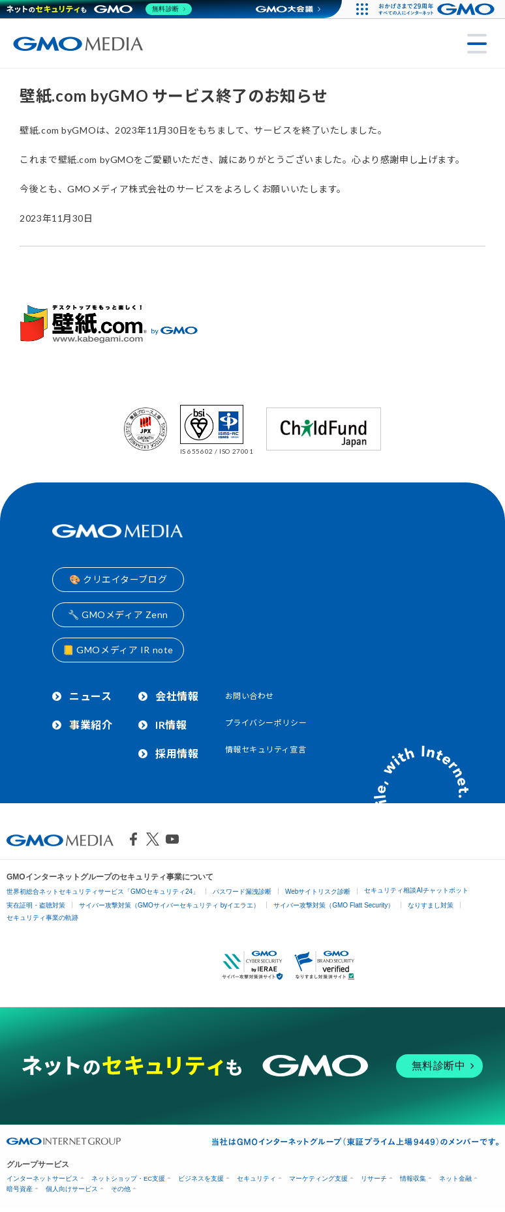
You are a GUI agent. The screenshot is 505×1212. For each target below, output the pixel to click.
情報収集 (413, 1178)
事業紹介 (90, 724)
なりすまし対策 (430, 905)
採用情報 (176, 753)
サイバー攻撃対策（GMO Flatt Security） (333, 905)
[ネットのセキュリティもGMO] (100, 9)
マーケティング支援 (318, 1178)
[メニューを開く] (477, 43)
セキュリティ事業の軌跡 (42, 917)
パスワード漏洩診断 (242, 891)
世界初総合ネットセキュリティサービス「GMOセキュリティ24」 (103, 891)
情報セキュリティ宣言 (266, 749)
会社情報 (176, 696)
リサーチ (374, 1178)
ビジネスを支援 (201, 1178)
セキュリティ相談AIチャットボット (416, 890)
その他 (120, 1188)
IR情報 (171, 724)
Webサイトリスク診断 (317, 891)
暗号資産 (20, 1188)
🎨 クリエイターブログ (118, 579)
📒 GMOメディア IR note (118, 649)
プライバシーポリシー (266, 723)
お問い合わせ (249, 696)
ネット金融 (455, 1178)
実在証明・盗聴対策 (36, 905)
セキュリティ (256, 1178)
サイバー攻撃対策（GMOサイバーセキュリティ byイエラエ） (169, 905)
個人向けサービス (72, 1188)
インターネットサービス (42, 1178)
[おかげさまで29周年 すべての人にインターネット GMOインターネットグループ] (438, 9)
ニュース (90, 696)
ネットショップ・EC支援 (128, 1178)
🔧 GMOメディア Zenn (118, 614)
